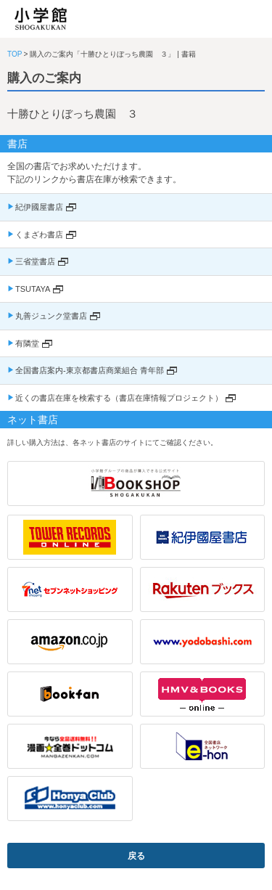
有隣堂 (27, 343)
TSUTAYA (32, 289)
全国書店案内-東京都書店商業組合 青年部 (89, 370)
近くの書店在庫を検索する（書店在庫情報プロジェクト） (119, 397)
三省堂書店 (35, 261)
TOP (14, 54)
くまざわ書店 (39, 234)
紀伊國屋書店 (39, 207)
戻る (136, 856)
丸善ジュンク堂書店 (51, 315)
